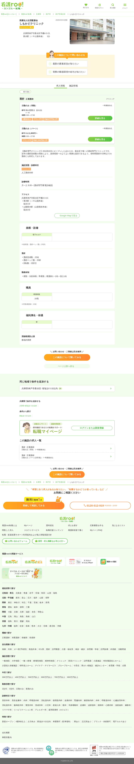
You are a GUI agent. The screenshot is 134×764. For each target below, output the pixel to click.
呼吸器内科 (34, 700)
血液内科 (68, 700)
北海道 (18, 593)
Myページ (28, 525)
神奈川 (17, 602)
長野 (47, 598)
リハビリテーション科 (23, 710)
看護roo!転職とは (9, 525)
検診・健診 (80, 649)
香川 (16, 621)
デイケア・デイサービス (45, 665)
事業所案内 (7, 737)
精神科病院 (50, 661)
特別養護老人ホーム (112, 661)
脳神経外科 (18, 705)
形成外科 (39, 705)
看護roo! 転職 (26, 14)
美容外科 (6, 700)
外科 (98, 700)
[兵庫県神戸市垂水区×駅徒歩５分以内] (67, 388)
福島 (55, 593)
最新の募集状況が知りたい (66, 64)
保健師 (24, 638)
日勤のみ (20, 689)
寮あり (77, 721)
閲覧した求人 (8, 530)
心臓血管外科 (119, 700)
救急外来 (33, 649)
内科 (25, 700)
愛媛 (22, 621)
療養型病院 (38, 661)
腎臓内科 (78, 700)
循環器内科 (57, 700)
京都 (16, 612)
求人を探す (73, 525)
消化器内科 (46, 700)
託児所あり (86, 721)
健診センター (101, 665)
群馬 (47, 602)
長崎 (27, 626)
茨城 (35, 602)
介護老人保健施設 (9, 665)
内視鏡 (113, 649)
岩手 (31, 593)
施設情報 (73, 86)
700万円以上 (59, 677)
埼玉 (24, 602)
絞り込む (25, 92)
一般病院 (6, 661)
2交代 (4, 689)
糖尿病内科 (88, 700)
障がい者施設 (87, 665)
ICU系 (41, 649)
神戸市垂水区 (60, 14)
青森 (25, 593)
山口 (34, 616)
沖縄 (59, 626)
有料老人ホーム (26, 665)
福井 (35, 598)
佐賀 (21, 626)
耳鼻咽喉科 (73, 705)
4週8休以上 (20, 721)
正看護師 (6, 638)
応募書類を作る (96, 525)
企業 (124, 665)
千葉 (30, 602)
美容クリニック (75, 661)
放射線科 (119, 705)
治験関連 (122, 649)
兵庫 (22, 612)
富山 (23, 598)
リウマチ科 (7, 710)
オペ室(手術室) (20, 649)
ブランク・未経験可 (102, 721)
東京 (10, 602)
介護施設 (97, 661)
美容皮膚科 (16, 700)
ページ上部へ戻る (67, 366)
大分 (39, 626)
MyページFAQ (96, 530)
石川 (29, 598)
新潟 (18, 598)
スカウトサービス (31, 530)
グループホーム (65, 665)
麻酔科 (128, 705)
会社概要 (6, 733)
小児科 (48, 705)
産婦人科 (56, 705)
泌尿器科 (92, 705)
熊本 (33, 626)
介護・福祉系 (67, 649)
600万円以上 (46, 677)
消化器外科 (7, 705)
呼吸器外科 (106, 700)
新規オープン (8, 721)
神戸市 (48, 14)
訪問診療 (104, 649)
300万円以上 (7, 677)
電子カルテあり (119, 721)
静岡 (22, 607)
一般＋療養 (26, 661)
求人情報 (60, 86)
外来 (10, 649)
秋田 (43, 593)
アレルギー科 (40, 710)
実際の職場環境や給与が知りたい (69, 72)
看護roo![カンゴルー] (9, 14)
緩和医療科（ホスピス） (59, 710)
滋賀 (28, 612)
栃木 (41, 602)
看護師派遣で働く (75, 530)
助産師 (32, 638)
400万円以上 (20, 677)
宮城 (37, 593)
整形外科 (29, 705)
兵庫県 (38, 14)
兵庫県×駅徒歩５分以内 (28, 406)
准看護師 (16, 638)
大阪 (10, 612)
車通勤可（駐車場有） (62, 721)
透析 (48, 649)
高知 (28, 621)
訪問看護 (56, 649)
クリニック (61, 661)
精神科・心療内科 (105, 705)
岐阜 (16, 607)
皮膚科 (83, 705)
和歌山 (40, 612)
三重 (28, 607)
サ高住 (76, 665)
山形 (49, 593)
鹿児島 (52, 626)
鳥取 (22, 616)
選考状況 (50, 525)
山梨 (41, 598)
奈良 (34, 612)
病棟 (4, 649)
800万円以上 (72, 677)
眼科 (64, 705)
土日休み (31, 721)
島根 (28, 616)
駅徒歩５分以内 (25, 416)
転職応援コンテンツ (54, 530)
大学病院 (16, 661)
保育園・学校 (92, 649)
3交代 (11, 689)
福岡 (16, 626)
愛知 (10, 607)
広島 (10, 616)
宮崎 (45, 626)
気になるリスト (118, 525)
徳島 (10, 621)
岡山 (16, 616)
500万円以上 (33, 677)
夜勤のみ (30, 689)
